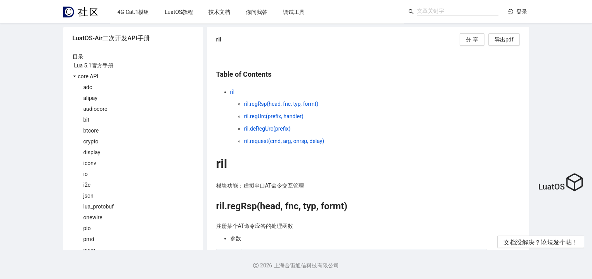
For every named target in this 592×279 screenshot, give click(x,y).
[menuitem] (133, 12)
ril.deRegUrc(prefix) (267, 129)
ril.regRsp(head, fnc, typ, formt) (281, 104)
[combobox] (457, 11)
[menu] (257, 12)
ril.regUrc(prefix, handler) (274, 116)
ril (232, 92)
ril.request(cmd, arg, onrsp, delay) (284, 141)
